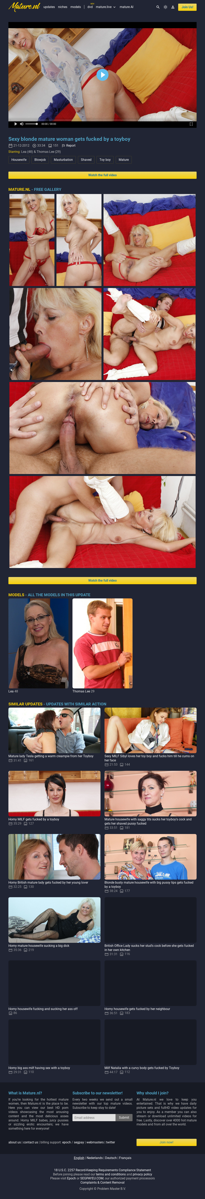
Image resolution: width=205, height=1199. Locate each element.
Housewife (18, 160)
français (125, 1158)
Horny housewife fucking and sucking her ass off (43, 1009)
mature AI (126, 7)
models (75, 7)
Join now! (166, 1142)
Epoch (71, 1178)
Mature (124, 160)
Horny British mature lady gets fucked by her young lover (48, 882)
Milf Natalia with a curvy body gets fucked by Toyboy (142, 1068)
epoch (66, 1142)
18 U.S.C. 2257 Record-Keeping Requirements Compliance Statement (102, 1170)
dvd (90, 7)
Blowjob (40, 160)
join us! (187, 7)
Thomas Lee (81, 691)
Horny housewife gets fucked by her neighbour (137, 1009)
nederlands (95, 1158)
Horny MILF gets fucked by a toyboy (33, 819)
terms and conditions (111, 1174)
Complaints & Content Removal (102, 1182)
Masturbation (63, 160)
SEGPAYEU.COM (92, 1178)
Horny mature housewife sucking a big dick (38, 946)
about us (14, 1142)
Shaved (86, 160)
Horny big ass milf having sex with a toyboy (39, 1068)
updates (49, 7)
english (79, 1158)
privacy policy (142, 1174)
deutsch (111, 1158)
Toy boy (105, 160)
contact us (30, 1142)
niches (62, 7)
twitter (110, 1142)
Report (70, 145)
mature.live (106, 7)
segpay (79, 1142)
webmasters (95, 1142)
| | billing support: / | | (61, 1142)
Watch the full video (102, 175)
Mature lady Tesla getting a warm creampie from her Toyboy (50, 756)
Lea (11, 691)
